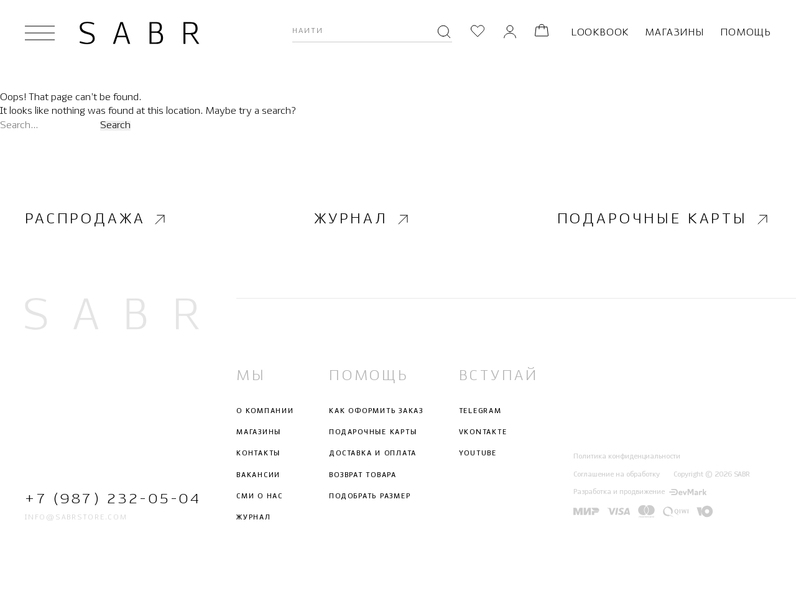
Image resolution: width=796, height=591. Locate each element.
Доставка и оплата (373, 453)
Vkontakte (483, 432)
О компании (265, 411)
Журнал (363, 219)
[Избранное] (478, 32)
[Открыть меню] (40, 33)
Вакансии (258, 475)
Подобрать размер (369, 496)
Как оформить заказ (376, 411)
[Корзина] (542, 32)
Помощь (745, 32)
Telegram (480, 411)
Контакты (258, 453)
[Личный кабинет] (510, 32)
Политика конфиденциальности (626, 457)
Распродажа (97, 219)
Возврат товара (363, 475)
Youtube (478, 453)
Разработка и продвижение (639, 492)
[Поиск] (444, 33)
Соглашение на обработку (616, 474)
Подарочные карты (664, 219)
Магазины (674, 32)
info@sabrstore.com (76, 517)
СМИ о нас (259, 496)
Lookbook (600, 32)
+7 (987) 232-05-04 (112, 498)
